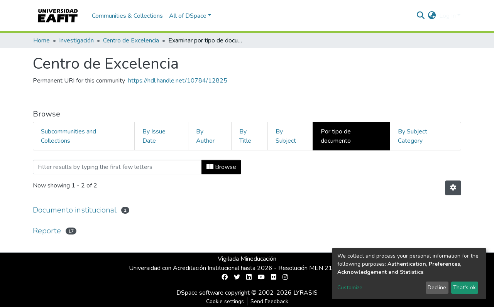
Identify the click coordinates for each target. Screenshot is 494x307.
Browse (221, 167)
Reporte (47, 231)
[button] (432, 15)
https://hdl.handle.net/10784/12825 (177, 80)
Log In (447, 16)
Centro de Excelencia (131, 40)
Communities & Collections (127, 16)
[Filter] (117, 167)
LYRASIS (305, 292)
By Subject (286, 136)
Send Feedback (269, 301)
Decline (437, 287)
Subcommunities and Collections (68, 136)
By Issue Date (154, 136)
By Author (205, 136)
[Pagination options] (453, 187)
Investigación (76, 40)
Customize (349, 287)
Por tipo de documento (336, 136)
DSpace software (199, 292)
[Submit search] (421, 15)
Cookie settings (225, 301)
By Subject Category (412, 136)
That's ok (464, 287)
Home (41, 40)
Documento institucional (75, 210)
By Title (245, 136)
